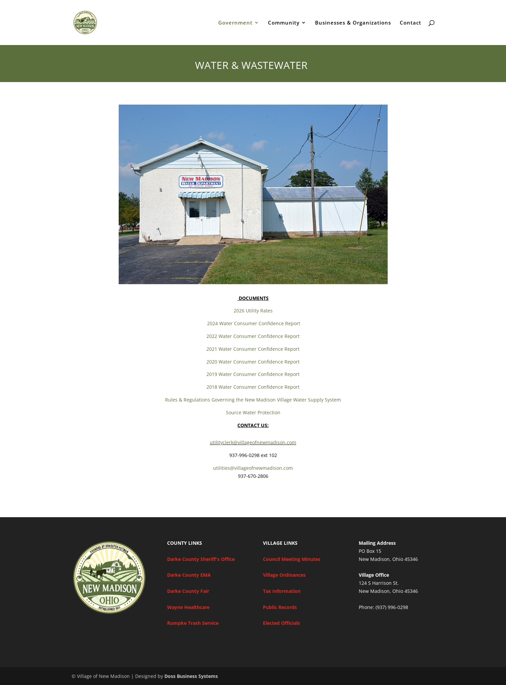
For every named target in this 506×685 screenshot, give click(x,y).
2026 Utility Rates (253, 310)
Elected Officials (281, 623)
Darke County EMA (189, 575)
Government (235, 23)
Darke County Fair (188, 591)
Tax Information (282, 591)
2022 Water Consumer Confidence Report (253, 336)
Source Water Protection (253, 412)
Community (284, 23)
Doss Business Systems (191, 676)
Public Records (280, 607)
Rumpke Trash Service (193, 623)
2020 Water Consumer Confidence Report (253, 361)
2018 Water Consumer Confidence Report (253, 387)
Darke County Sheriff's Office (201, 559)
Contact (410, 23)
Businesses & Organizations (353, 23)
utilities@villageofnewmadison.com (253, 468)
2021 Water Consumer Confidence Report (253, 349)
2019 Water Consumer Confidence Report (253, 374)
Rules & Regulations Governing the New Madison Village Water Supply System (253, 399)
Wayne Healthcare (188, 607)
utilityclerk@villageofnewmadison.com (253, 442)
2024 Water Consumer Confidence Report (253, 323)
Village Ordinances (284, 575)
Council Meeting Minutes (291, 559)
